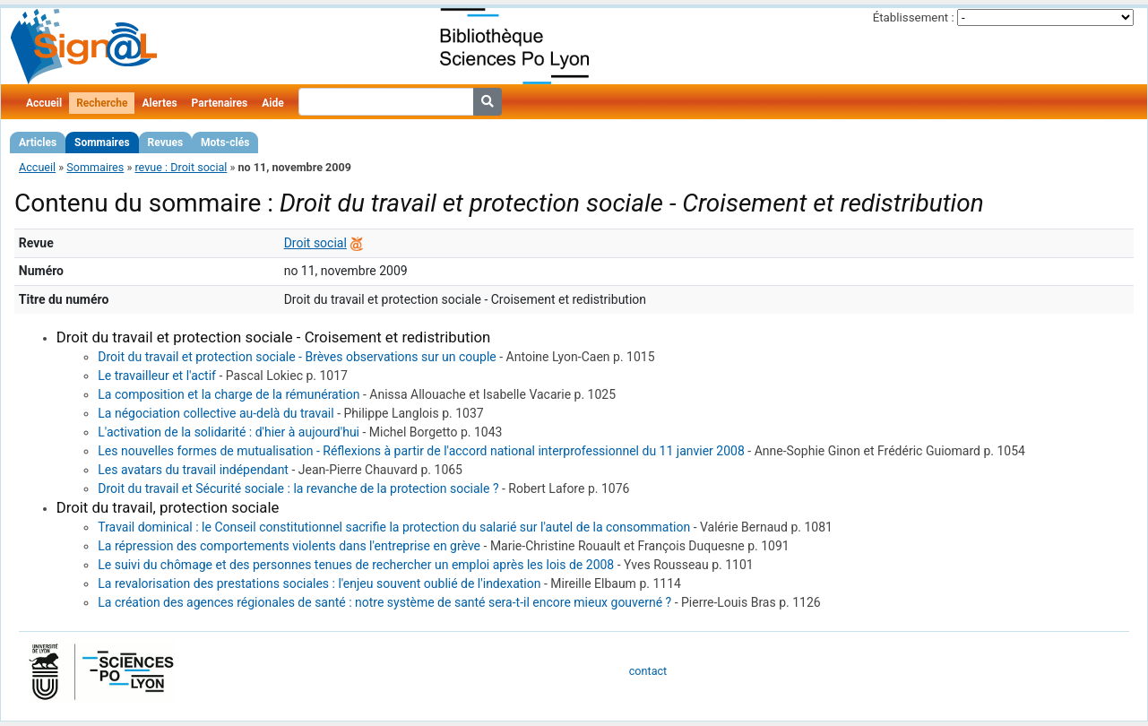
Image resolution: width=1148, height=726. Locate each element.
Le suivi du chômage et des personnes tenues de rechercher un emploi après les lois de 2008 (356, 564)
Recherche (101, 103)
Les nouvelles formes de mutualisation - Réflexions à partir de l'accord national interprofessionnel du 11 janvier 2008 (421, 451)
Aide (272, 103)
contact (648, 671)
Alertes (159, 103)
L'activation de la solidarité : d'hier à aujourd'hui (228, 432)
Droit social (315, 243)
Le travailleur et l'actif (157, 375)
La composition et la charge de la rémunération (228, 394)
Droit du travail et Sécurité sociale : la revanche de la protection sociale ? (298, 488)
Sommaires (101, 142)
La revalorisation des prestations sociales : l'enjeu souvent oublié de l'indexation (319, 583)
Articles (37, 142)
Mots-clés (225, 142)
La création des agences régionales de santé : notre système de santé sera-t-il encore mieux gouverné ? (384, 602)
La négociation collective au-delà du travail (215, 413)
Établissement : (913, 17)
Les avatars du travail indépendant (193, 469)
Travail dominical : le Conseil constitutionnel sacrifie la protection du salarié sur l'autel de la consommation (394, 527)
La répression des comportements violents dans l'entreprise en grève (289, 546)
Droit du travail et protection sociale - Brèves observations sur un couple (297, 357)
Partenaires (220, 103)
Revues (166, 142)
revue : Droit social (180, 167)
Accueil (44, 103)
